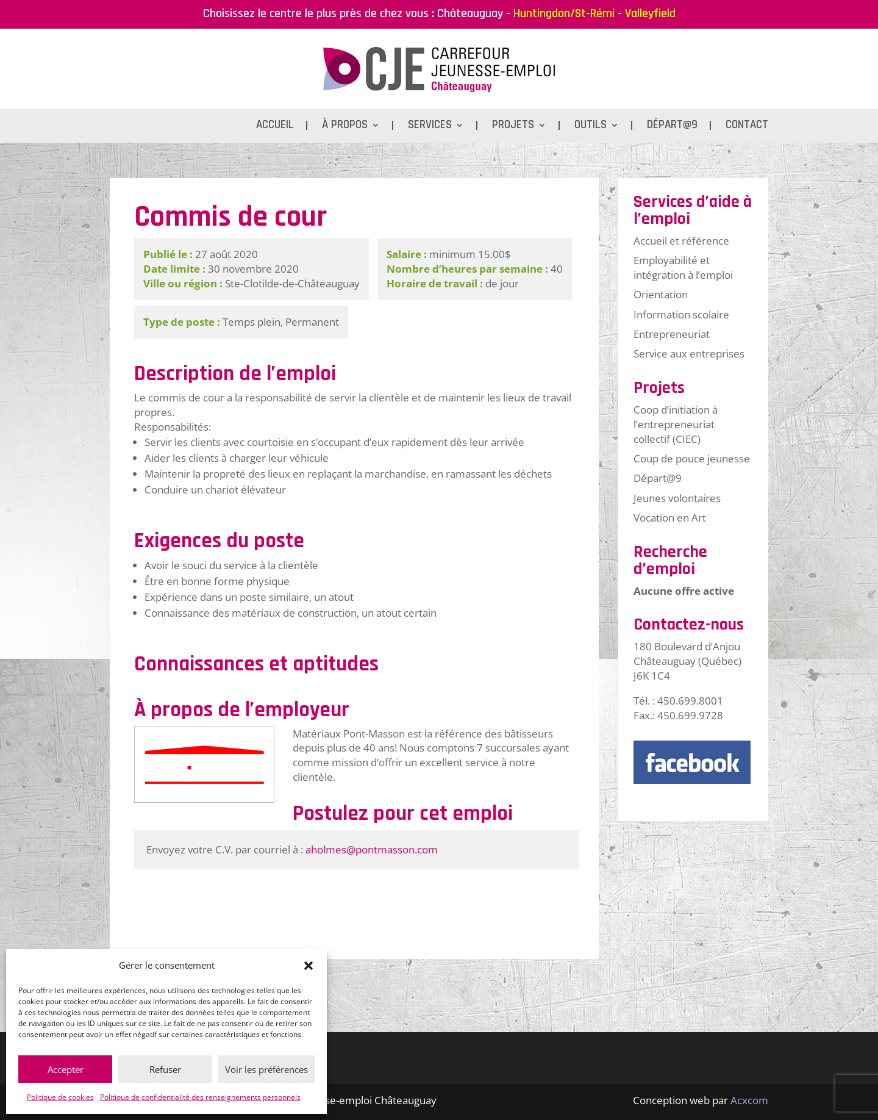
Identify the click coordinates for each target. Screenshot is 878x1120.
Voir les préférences (266, 1069)
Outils (590, 126)
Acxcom (749, 1100)
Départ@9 (672, 126)
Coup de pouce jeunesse (692, 458)
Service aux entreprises (689, 353)
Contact (747, 126)
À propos (345, 126)
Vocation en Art (670, 518)
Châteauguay (470, 13)
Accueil (275, 126)
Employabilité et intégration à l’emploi (683, 267)
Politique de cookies (60, 1097)
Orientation (661, 294)
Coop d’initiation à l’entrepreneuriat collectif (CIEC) (676, 424)
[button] (308, 966)
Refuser (165, 1069)
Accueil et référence (681, 241)
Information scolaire (681, 314)
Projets (513, 126)
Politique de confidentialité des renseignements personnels (200, 1097)
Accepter (66, 1069)
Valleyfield (650, 13)
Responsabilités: (172, 427)
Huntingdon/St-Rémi (564, 13)
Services (430, 126)
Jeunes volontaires (677, 498)
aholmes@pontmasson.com (371, 849)
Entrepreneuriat (672, 334)
